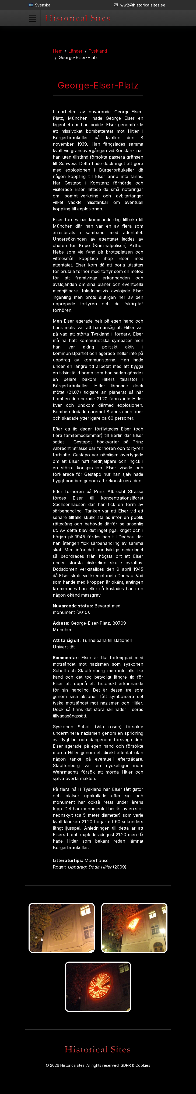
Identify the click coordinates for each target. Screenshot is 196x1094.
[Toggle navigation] (32, 18)
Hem (57, 51)
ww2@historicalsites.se (139, 5)
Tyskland (98, 51)
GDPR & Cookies (135, 1065)
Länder (75, 51)
